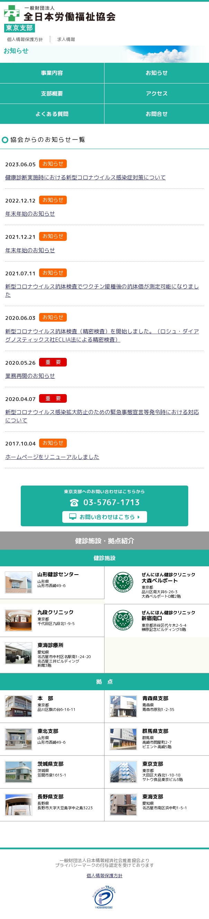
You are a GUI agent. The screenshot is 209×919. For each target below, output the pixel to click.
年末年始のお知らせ (30, 213)
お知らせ (157, 73)
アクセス (157, 93)
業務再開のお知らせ (30, 376)
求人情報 (66, 39)
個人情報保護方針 (25, 39)
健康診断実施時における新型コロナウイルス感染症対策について (85, 177)
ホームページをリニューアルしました (52, 457)
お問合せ (157, 114)
